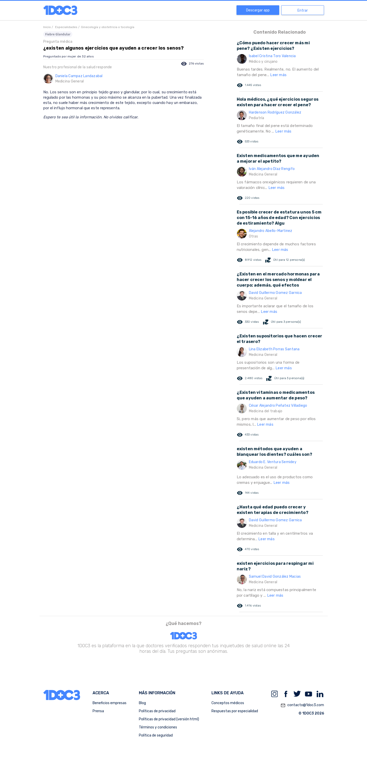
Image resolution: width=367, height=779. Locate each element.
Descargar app (258, 10)
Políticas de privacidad (157, 711)
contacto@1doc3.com (302, 705)
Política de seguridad (156, 735)
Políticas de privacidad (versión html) (169, 719)
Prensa (98, 711)
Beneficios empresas (109, 703)
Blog (142, 703)
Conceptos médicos (227, 703)
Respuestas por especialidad (234, 711)
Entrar (302, 10)
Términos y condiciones (158, 727)
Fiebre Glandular (58, 34)
